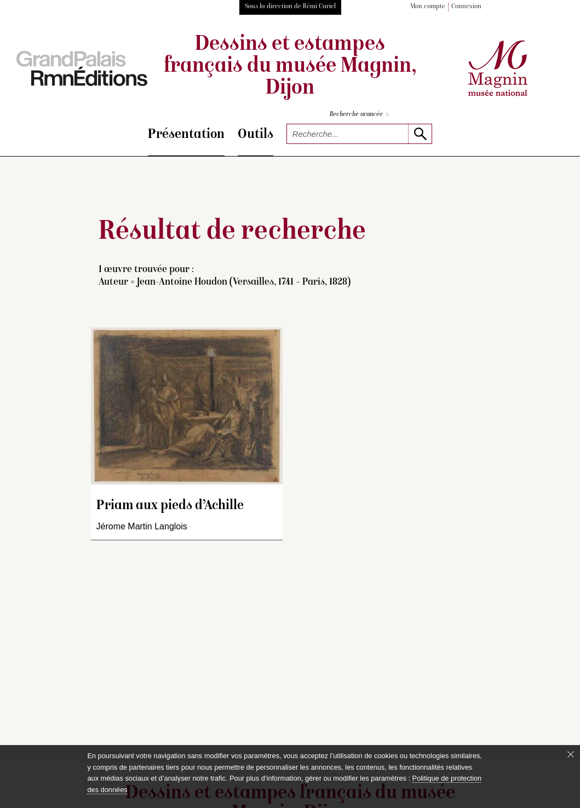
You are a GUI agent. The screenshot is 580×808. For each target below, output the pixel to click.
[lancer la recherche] (420, 133)
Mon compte (427, 6)
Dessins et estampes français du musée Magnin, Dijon (290, 67)
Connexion (466, 6)
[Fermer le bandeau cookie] (570, 754)
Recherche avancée (359, 114)
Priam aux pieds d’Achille (170, 506)
